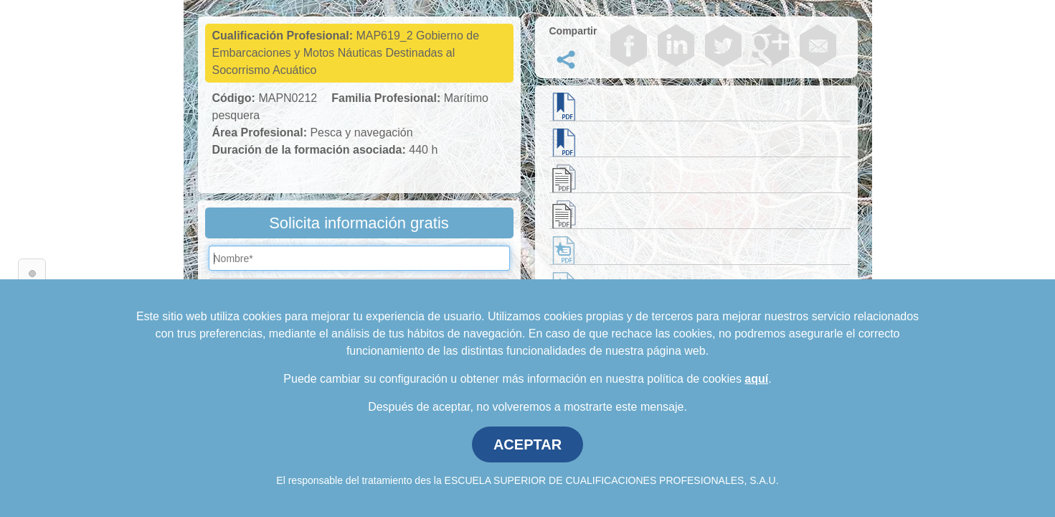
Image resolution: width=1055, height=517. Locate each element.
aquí (756, 379)
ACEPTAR (527, 444)
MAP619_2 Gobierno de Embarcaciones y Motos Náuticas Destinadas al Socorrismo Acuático (346, 52)
